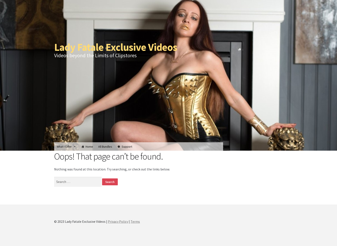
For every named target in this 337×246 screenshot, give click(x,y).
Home (89, 147)
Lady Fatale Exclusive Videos (115, 47)
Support (127, 147)
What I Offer (66, 146)
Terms (135, 221)
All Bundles (105, 147)
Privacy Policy (118, 221)
